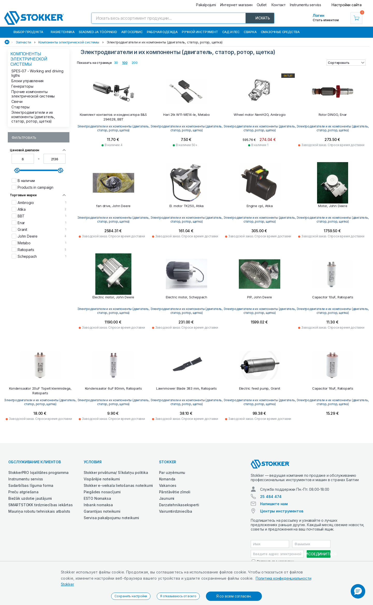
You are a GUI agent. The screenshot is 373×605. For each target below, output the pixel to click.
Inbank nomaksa (98, 505)
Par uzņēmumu (172, 472)
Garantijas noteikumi (102, 511)
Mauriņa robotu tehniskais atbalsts (39, 511)
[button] (358, 591)
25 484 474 (270, 496)
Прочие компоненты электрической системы (33, 93)
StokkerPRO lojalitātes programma (38, 472)
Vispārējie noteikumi (102, 479)
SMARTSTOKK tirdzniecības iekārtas (40, 505)
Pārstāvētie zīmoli (174, 492)
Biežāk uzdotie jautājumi (30, 498)
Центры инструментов (281, 511)
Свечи (16, 101)
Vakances (167, 485)
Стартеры (20, 107)
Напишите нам (274, 504)
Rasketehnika (63, 32)
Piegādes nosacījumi (102, 492)
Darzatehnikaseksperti (179, 505)
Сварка (250, 32)
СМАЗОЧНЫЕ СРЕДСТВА (280, 32)
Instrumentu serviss (25, 479)
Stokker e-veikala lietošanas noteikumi (118, 485)
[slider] (17, 170)
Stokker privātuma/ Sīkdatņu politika (116, 472)
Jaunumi (167, 498)
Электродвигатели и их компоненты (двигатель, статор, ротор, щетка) (165, 42)
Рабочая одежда (162, 32)
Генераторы (22, 86)
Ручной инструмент (200, 32)
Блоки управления (27, 81)
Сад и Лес (231, 32)
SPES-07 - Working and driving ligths (37, 73)
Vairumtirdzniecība (175, 511)
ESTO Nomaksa (97, 498)
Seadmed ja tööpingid (98, 32)
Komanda (167, 479)
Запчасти (23, 42)
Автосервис (132, 32)
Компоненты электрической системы (68, 42)
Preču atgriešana (23, 492)
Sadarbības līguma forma (30, 485)
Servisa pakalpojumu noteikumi (111, 518)
